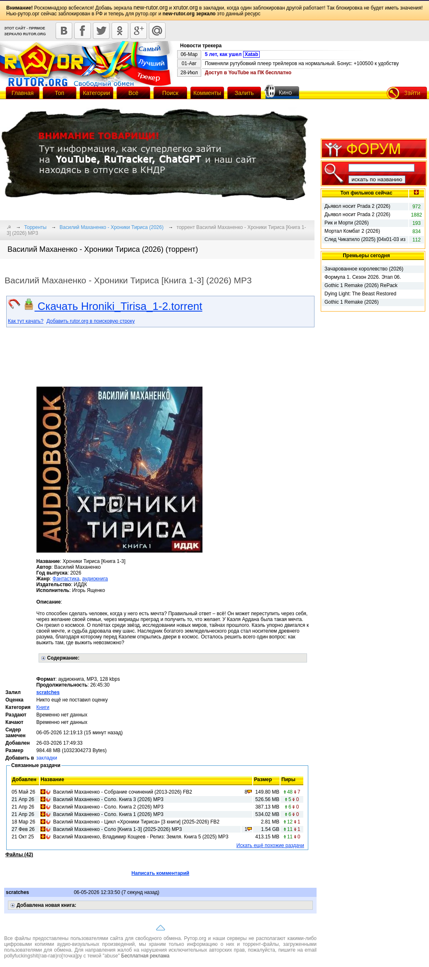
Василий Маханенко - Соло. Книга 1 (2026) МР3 (108, 814)
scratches (48, 692)
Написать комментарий (160, 873)
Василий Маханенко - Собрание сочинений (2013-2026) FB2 (122, 792)
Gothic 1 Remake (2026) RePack (360, 285)
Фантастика (66, 579)
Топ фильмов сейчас (366, 193)
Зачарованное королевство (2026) (363, 269)
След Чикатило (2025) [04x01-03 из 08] (364, 239)
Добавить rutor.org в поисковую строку (90, 321)
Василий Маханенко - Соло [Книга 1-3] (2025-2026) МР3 (117, 829)
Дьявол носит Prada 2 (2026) (357, 206)
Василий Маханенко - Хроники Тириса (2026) (112, 227)
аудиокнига (95, 579)
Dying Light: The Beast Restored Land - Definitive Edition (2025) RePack (360, 294)
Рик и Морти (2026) (346, 223)
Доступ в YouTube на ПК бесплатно (248, 73)
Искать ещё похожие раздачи (270, 845)
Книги (43, 707)
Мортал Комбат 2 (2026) (352, 231)
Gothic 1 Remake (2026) (351, 302)
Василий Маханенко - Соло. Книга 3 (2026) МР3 (108, 799)
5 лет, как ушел (232, 54)
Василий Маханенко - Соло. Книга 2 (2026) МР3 (108, 807)
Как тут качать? (26, 321)
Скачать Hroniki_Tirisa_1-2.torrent (112, 306)
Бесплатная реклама (145, 956)
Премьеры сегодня (366, 255)
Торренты (35, 227)
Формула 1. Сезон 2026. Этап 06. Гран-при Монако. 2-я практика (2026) (362, 277)
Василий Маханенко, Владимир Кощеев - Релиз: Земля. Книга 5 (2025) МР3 (140, 837)
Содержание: (63, 658)
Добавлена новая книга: (46, 905)
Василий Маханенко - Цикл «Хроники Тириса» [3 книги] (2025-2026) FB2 (136, 822)
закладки (47, 758)
